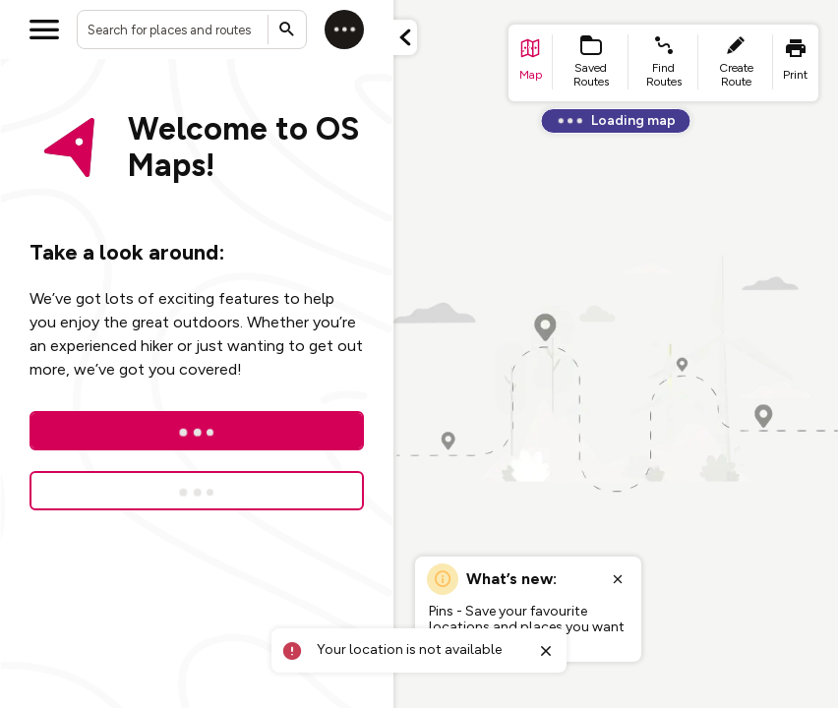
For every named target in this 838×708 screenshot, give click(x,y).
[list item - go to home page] (531, 63)
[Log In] (197, 430)
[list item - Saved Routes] (591, 63)
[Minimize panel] (405, 37)
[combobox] (192, 29)
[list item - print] (795, 63)
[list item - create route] (735, 63)
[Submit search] (287, 29)
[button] (405, 37)
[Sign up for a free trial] (197, 490)
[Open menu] (44, 29)
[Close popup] (618, 579)
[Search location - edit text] (192, 29)
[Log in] (344, 29)
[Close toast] (546, 651)
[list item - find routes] (663, 63)
